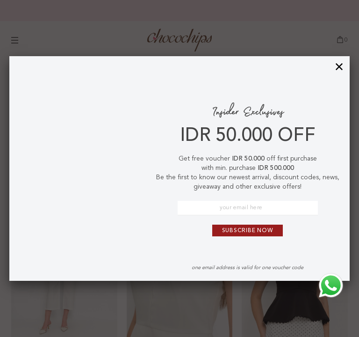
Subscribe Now (247, 231)
